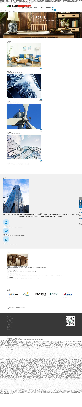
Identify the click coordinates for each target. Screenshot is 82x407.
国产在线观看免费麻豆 (73, 393)
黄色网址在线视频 (26, 405)
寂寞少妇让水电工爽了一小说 (6, 394)
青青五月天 (41, 382)
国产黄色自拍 (29, 394)
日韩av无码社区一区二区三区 (12, 395)
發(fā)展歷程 (5, 255)
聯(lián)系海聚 (48, 7)
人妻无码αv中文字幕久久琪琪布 (36, 398)
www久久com (27, 402)
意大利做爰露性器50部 (66, 395)
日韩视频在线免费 (41, 386)
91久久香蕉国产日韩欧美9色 (74, 365)
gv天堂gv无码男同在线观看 (73, 367)
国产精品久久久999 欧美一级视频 (36, 378)
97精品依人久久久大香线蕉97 (11, 371)
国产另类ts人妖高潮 (26, 395)
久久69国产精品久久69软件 (40, 369)
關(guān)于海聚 (9, 329)
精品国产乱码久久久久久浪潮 (75, 369)
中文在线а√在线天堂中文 (72, 381)
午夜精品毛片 (28, 381)
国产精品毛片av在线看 (72, 378)
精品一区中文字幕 (7, 384)
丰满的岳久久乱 (57, 380)
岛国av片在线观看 (17, 362)
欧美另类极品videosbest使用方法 (67, 371)
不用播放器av (76, 396)
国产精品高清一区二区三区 (25, 362)
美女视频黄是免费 (39, 402)
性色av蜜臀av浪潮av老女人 (4, 398)
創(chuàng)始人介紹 (6, 238)
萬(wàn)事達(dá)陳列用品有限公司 (67, 310)
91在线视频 (8, 385)
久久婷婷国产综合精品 (15, 380)
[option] (13, 307)
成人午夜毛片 (41, 381)
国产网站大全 (51, 374)
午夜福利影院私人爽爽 (29, 380)
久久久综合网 (58, 402)
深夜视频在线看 (14, 372)
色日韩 (42, 383)
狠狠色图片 (16, 381)
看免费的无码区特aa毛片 (63, 385)
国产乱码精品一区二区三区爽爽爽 (36, 364)
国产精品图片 (35, 370)
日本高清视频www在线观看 (6, 363)
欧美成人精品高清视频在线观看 (46, 397)
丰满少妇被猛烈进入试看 (35, 382)
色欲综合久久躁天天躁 (29, 374)
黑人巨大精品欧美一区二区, (55, 383)
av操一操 (1, 396)
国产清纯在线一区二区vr (31, 397)
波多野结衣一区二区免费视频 (65, 365)
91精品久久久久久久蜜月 (7, 396)
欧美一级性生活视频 (50, 401)
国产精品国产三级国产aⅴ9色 (66, 364)
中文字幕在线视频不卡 (61, 382)
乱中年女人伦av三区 (22, 380)
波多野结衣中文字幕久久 (53, 381)
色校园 (66, 403)
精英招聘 (8, 342)
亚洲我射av (64, 377)
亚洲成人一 (72, 383)
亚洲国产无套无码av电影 (10, 381)
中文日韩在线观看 (40, 404)
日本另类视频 (36, 377)
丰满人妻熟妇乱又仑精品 (44, 372)
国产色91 (8, 368)
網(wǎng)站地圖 (12, 351)
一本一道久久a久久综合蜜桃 (33, 362)
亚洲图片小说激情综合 (27, 375)
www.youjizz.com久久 (13, 361)
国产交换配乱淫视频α (39, 373)
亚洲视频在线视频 (46, 404)
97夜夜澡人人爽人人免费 (70, 368)
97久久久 (56, 376)
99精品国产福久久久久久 (78, 361)
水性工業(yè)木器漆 (10, 335)
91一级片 (35, 404)
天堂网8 (13, 383)
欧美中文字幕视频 (51, 405)
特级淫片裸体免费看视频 (19, 405)
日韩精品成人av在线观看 (14, 363)
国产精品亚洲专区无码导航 (7, 383)
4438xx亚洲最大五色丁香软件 (76, 376)
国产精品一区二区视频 (61, 376)
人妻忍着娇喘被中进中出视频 (13, 373)
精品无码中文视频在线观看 (48, 399)
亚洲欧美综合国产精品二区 (20, 402)
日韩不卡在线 (13, 385)
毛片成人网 (48, 367)
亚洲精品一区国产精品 (36, 380)
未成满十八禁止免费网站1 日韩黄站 (65, 394)
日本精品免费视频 (15, 393)
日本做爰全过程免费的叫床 (54, 386)
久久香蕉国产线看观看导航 (34, 403)
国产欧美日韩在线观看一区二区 (46, 398)
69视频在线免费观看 (71, 398)
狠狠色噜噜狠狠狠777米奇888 (74, 384)
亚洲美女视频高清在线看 (6, 378)
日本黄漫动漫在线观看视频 (64, 380)
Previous (6, 25)
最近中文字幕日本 (46, 381)
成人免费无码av (39, 384)
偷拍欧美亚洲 (7, 366)
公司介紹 (41, 226)
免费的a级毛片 (32, 365)
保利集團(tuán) (50, 310)
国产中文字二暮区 (63, 402)
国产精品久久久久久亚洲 (71, 385)
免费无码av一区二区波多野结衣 (73, 400)
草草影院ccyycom (11, 364)
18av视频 (49, 362)
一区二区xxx (44, 401)
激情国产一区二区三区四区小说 (49, 371)
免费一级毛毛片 (19, 372)
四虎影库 (14, 402)
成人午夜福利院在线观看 (22, 373)
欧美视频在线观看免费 (52, 378)
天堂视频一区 (65, 397)
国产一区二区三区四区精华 (17, 399)
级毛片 (1, 373)
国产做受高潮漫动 (10, 375)
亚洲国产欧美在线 (40, 361)
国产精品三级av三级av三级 (46, 402)
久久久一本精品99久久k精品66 (8, 377)
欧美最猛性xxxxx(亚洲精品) (37, 371)
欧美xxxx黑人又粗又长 (26, 378)
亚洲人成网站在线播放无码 (27, 398)
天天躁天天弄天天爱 (64, 381)
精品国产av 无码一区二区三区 (65, 399)
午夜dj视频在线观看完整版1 (56, 399)
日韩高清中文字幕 (37, 393)
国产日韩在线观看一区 (57, 371)
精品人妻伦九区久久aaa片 (25, 370)
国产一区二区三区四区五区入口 (53, 375)
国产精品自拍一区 (6, 364)
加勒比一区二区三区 (24, 399)
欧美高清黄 (59, 381)
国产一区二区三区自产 (5, 374)
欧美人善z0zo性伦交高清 (54, 364)
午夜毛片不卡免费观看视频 (49, 377)
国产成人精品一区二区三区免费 (71, 379)
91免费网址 (76, 366)
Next (76, 25)
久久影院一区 (73, 395)
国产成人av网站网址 (79, 397)
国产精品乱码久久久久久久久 (21, 376)
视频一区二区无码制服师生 (30, 376)
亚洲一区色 (57, 394)
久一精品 (60, 364)
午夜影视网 (26, 367)
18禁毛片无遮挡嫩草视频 (23, 384)
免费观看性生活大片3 (71, 370)
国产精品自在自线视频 (3, 362)
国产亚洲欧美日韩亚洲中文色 (55, 365)
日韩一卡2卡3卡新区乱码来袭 (32, 384)
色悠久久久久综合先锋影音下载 (19, 404)
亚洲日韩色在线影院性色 (15, 394)
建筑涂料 (8, 336)
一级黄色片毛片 (67, 382)
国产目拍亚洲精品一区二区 (34, 381)
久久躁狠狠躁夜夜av (14, 401)
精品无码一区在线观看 (32, 402)
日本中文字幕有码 (14, 365)
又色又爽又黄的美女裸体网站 (25, 368)
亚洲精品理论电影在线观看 (64, 370)
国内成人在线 (4, 400)
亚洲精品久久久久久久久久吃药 (38, 405)
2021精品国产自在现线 (57, 363)
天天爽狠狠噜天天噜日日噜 (52, 379)
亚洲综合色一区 (53, 402)
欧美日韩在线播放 (34, 366)
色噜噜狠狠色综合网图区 (27, 366)
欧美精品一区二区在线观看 (6, 386)
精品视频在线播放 (27, 385)
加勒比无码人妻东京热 (75, 371)
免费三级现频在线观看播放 (28, 371)
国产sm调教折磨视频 (68, 376)
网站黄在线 (12, 378)
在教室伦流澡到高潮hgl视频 (19, 385)
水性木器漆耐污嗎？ (10, 290)
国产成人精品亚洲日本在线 (46, 400)
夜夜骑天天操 (33, 368)
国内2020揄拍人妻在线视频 (37, 383)
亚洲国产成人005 (28, 382)
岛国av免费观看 (77, 398)
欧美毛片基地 (10, 393)
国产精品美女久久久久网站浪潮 (15, 386)
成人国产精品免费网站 (70, 404)
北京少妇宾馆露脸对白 (35, 367)
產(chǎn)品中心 (36, 7)
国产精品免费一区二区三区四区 (59, 372)
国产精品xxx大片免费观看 (66, 405)
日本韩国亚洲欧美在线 (12, 366)
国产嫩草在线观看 (45, 379)
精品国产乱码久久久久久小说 (9, 404)
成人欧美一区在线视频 (30, 393)
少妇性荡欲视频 (61, 375)
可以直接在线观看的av (55, 366)
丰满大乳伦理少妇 (45, 376)
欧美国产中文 (46, 383)
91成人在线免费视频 (39, 400)
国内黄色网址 (79, 403)
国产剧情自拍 (31, 405)
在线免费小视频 (31, 377)
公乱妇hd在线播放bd (38, 368)
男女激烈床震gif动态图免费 (72, 403)
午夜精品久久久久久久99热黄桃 (71, 402)
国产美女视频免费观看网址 (23, 397)
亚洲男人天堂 (46, 361)
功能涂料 (8, 338)
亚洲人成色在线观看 (6, 361)
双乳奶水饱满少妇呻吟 (34, 394)
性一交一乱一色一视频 (19, 369)
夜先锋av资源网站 (60, 369)
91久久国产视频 (66, 378)
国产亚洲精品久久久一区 (49, 370)
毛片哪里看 (71, 375)
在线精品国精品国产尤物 (53, 369)
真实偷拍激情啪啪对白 (40, 395)
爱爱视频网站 (47, 369)
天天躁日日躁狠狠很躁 (54, 397)
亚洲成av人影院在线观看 (70, 361)
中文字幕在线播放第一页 (13, 398)
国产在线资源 (4, 370)
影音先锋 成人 (3, 380)
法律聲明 (8, 351)
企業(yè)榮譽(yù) (6, 247)
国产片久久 (52, 400)
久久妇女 (70, 380)
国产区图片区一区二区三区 (36, 363)
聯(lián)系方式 (9, 341)
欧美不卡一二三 (18, 368)
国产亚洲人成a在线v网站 (64, 398)
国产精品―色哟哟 (20, 395)
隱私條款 (16, 351)
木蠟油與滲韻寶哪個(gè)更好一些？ (13, 282)
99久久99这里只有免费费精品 (70, 374)
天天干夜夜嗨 (78, 378)
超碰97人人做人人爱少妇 (20, 367)
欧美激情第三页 (32, 385)
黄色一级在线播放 (19, 398)
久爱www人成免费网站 (11, 405)
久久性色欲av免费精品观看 (16, 370)
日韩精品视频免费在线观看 (46, 364)
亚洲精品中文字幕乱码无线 (47, 365)
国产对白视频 (30, 367)
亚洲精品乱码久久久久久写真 (33, 386)
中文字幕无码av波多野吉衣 (69, 396)
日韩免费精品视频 (27, 365)
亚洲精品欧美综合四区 (21, 381)
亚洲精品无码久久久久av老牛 (47, 366)
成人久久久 (25, 383)
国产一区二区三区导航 (12, 369)
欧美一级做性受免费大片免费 (52, 382)
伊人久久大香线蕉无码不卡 (43, 403)
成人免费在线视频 (57, 403)
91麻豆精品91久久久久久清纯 (29, 404)
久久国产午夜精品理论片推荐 (74, 405)
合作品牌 (19, 351)
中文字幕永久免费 (78, 364)
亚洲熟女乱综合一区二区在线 (35, 375)
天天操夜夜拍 (21, 363)
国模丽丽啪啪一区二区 (65, 363)
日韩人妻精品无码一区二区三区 (49, 395)
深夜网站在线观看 (38, 397)
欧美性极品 (68, 373)
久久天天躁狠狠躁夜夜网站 (47, 385)
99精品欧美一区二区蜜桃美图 (72, 362)
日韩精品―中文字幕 (15, 400)
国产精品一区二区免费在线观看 (61, 361)
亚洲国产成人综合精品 (19, 366)
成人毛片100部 (35, 374)
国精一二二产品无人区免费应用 (25, 403)
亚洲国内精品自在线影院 (52, 361)
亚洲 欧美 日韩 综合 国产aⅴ (51, 394)
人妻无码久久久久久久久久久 (43, 362)
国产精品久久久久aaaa (22, 400)
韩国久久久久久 (66, 375)
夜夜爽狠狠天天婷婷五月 (51, 380)
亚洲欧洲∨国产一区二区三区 (55, 393)
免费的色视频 (72, 373)
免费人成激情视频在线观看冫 (61, 379)
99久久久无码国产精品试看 (64, 400)
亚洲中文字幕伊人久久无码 (21, 382)
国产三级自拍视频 (26, 363)
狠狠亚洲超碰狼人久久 (11, 362)
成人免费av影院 (42, 363)
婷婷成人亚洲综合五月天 (77, 375)
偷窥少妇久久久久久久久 (44, 375)
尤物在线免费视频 (73, 399)
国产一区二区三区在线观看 (58, 377)
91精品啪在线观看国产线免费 (64, 384)
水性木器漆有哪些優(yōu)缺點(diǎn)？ (13, 286)
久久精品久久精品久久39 (60, 378)
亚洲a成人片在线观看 (56, 370)
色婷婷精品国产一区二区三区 (37, 401)
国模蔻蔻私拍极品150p (57, 405)
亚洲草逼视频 (9, 372)
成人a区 (42, 371)
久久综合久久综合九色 (6, 403)
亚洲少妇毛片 (21, 383)
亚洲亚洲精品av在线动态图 (8, 402)
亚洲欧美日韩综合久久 (44, 378)
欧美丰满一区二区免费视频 (55, 396)
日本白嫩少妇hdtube (51, 403)
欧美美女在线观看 (46, 386)
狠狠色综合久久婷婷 (78, 374)
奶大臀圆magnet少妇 (20, 361)
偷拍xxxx (49, 383)
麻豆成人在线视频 (9, 380)
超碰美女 (80, 395)
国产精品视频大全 (31, 372)
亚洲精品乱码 (76, 383)
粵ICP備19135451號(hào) (39, 352)
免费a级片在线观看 (6, 373)
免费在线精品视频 (51, 376)
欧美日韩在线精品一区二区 (47, 373)
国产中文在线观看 (27, 379)
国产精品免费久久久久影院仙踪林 (43, 374)
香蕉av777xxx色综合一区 (67, 369)
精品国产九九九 (62, 396)
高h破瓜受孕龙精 (29, 383)
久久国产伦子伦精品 (53, 367)
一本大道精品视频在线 (74, 377)
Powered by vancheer (20, 352)
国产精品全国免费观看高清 (69, 386)
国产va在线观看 (62, 403)
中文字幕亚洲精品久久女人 (78, 372)
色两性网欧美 (46, 405)
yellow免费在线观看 (73, 382)
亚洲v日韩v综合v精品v (75, 380)
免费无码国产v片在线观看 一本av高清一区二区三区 (49, 368)
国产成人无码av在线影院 (66, 401)
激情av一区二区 (63, 374)
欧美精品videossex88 (30, 401)
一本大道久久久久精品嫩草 (42, 394)
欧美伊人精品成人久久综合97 (31, 396)
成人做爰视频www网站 (22, 374)
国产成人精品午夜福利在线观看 (54, 404)
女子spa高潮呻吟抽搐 (5, 382)
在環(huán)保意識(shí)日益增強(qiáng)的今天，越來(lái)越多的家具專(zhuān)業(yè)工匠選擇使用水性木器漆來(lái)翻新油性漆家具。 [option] (41, 273)
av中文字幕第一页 (4, 395)
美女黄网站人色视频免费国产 (11, 376)
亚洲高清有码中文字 (61, 386)
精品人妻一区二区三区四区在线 (15, 403)
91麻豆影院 (60, 397)
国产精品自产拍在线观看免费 (58, 395)
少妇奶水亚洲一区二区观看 (33, 361)
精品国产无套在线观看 (5, 369)
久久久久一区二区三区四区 (71, 397)
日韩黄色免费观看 (73, 401)
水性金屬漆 (8, 337)
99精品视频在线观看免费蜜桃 (8, 397)
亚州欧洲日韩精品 (17, 379)
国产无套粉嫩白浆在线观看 (57, 401)
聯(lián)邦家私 (36, 310)
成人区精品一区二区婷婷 (63, 404)
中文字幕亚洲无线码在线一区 (13, 374)
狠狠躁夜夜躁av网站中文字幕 (31, 369)
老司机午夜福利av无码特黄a (6, 401)
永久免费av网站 (73, 394)
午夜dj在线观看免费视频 (55, 385)
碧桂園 (21, 310)
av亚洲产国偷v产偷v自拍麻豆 (11, 367)
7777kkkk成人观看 (10, 406)
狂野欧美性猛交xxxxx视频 (23, 393)
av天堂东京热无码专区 (3, 375)
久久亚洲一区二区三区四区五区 (65, 393)
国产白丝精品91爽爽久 (38, 379)
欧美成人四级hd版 (11, 379)
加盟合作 (42, 7)
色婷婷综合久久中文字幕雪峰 (30, 400)
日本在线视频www (9, 370)
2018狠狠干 (31, 370)
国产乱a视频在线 (37, 372)
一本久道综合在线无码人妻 (55, 384)
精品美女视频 (32, 379)
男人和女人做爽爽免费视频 (56, 398)
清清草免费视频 (45, 382)
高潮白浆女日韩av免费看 (24, 386)
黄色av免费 (22, 379)
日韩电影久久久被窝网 (20, 371)
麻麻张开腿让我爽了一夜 (62, 373)
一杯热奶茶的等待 (26, 361)
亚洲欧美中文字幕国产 (20, 365)
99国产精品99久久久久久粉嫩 (26, 364)
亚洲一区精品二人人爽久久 (50, 363)
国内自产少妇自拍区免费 (38, 376)
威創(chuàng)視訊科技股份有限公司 (12, 310)
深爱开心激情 (10, 399)
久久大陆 (76, 395)
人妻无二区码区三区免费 (15, 396)
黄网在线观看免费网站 (56, 374)
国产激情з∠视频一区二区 (73, 363)
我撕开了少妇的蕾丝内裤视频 (24, 377)
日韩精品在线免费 (39, 396)
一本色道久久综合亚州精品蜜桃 (65, 383)
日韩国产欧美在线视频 (7, 365)
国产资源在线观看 (16, 377)
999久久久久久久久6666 (39, 385)
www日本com (68, 377)
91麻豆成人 (16, 383)
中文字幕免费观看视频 (38, 365)
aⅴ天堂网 (5, 368)
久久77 (30, 363)
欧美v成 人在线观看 (42, 377)
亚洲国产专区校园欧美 (18, 364)
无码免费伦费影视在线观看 (62, 368)
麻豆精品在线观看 (16, 397)
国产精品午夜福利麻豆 (32, 395)
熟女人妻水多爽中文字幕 (12, 382)
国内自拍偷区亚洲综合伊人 (55, 362)
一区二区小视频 (77, 370)
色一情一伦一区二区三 (40, 370)
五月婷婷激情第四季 (25, 372)
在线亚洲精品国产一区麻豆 (39, 399)
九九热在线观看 (66, 367)
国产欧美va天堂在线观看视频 (68, 372)
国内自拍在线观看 (51, 372)
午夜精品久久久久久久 (60, 367)
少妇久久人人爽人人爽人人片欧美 (45, 393)
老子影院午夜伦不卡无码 (23, 396)
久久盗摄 (5, 372)
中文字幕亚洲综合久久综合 (64, 362)
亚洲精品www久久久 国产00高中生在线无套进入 (67, 366)
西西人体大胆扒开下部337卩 (18, 378)
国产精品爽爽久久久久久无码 (30, 373)
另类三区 (75, 373)
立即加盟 (8, 321)
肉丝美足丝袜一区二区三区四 (46, 384)
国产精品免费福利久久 (22, 394)
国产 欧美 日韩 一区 (54, 373)
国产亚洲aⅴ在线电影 (43, 380)
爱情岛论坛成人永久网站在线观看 (18, 375)
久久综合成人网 (40, 366)
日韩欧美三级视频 (13, 368)
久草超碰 (25, 369)
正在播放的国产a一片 (31, 399)
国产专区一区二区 (9, 400)
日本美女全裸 (73, 364)
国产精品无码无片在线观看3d (21, 401)
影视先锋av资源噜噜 (4, 405)
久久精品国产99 (57, 400)
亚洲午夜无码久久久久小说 (46, 396)
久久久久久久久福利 (43, 367)
